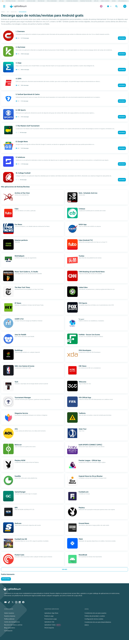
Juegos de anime (31, 1)
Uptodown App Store (51, 613)
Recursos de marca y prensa (13, 625)
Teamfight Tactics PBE (85, 1)
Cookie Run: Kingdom (72, 1)
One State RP (21, 1)
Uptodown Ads (49, 622)
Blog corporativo (9, 628)
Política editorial (9, 619)
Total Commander (52, 1)
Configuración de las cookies (94, 619)
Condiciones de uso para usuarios (95, 613)
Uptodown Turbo (52, 625)
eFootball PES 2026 (11, 1)
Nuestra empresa (9, 616)
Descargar (122, 38)
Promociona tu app (50, 619)
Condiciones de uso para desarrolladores (98, 622)
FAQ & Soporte (49, 628)
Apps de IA (61, 1)
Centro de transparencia (12, 622)
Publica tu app (49, 616)
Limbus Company (105, 1)
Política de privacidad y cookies (95, 616)
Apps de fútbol (6, 579)
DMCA (87, 625)
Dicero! (114, 1)
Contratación (8, 631)
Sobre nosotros (9, 613)
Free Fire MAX (41, 1)
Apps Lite (96, 1)
